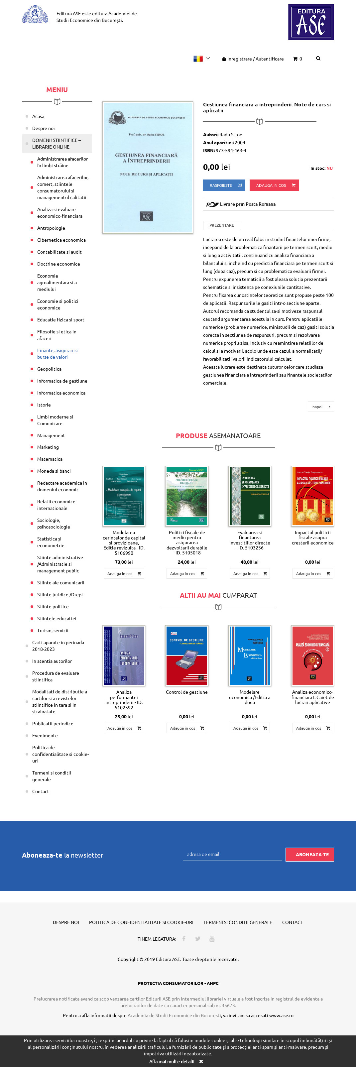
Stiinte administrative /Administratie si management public (60, 563)
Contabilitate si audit (59, 252)
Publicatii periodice (52, 723)
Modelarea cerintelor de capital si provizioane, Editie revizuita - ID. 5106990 (124, 542)
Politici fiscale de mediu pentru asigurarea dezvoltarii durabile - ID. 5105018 (187, 542)
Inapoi (321, 407)
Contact (40, 791)
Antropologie (51, 228)
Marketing (48, 447)
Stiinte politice (53, 606)
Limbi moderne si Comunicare (55, 420)
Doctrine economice (58, 264)
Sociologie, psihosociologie (53, 523)
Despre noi (43, 128)
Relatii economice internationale (56, 504)
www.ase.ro (281, 1015)
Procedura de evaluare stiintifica (55, 676)
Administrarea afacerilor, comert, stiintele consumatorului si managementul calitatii (62, 187)
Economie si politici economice (57, 304)
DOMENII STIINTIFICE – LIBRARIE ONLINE (56, 143)
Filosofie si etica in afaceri (56, 334)
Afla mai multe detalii (171, 1061)
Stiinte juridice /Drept (60, 594)
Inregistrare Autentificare (252, 58)
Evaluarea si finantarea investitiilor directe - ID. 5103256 (249, 539)
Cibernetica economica (61, 240)
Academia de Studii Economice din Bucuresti (174, 1015)
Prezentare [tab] (221, 225)
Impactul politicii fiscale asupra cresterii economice (313, 537)
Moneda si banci (54, 471)
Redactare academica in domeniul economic (62, 486)
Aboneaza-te (312, 854)
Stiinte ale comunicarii (60, 582)
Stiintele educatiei (56, 618)
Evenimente (45, 735)
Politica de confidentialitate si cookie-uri (60, 754)
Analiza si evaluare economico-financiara (59, 212)
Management (51, 435)
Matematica (49, 459)
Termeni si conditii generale (51, 776)
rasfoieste (226, 185)
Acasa (38, 116)
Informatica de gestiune (62, 381)
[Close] (201, 1061)
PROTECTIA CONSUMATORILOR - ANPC (178, 983)
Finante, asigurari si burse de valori (57, 353)
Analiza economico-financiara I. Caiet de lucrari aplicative (313, 697)
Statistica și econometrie (50, 541)
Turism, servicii (52, 630)
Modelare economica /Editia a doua (249, 697)
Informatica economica (61, 393)
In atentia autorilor (52, 661)
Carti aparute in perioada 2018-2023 (58, 645)
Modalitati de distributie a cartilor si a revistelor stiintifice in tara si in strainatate (59, 701)
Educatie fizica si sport (60, 319)
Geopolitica (49, 369)
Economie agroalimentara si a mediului (57, 282)
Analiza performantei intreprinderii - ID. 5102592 (124, 699)
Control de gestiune (187, 692)
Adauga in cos (276, 185)
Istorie (44, 405)
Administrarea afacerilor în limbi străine (62, 162)
